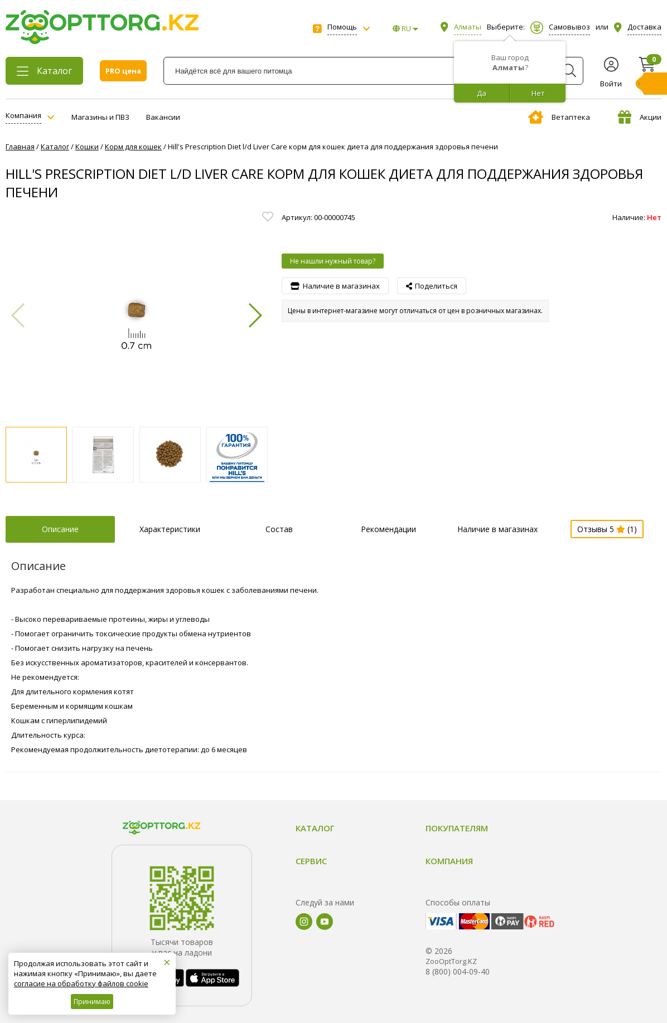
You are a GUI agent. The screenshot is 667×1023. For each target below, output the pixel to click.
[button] (254, 315)
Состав (279, 529)
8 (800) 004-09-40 (458, 971)
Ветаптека (559, 117)
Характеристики (169, 529)
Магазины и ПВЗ (100, 117)
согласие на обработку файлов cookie (81, 983)
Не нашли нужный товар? (332, 261)
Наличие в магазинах (497, 529)
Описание (60, 529)
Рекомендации (388, 529)
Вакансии (163, 117)
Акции (639, 117)
